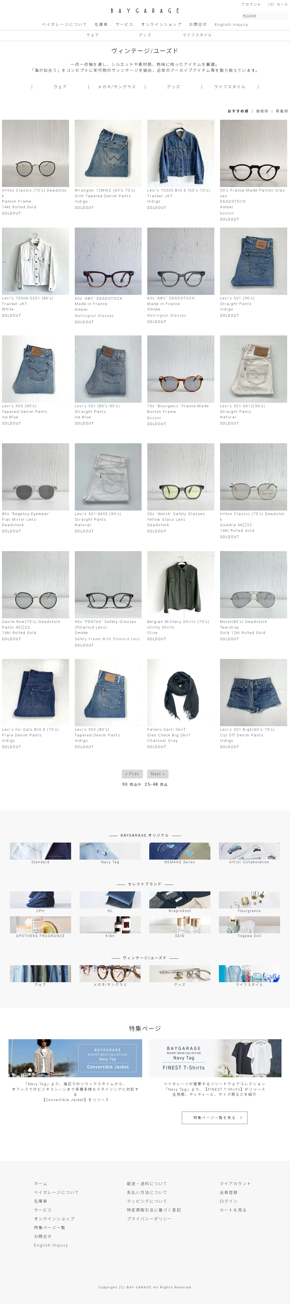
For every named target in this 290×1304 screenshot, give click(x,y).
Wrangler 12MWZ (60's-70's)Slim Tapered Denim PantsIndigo (105, 195)
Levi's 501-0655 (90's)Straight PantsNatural (98, 519)
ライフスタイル (197, 35)
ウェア (92, 35)
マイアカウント (235, 1183)
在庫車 (101, 24)
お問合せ (198, 24)
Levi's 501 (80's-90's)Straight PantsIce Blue (97, 411)
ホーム (41, 1183)
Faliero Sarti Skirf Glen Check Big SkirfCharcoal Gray (169, 735)
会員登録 (229, 1192)
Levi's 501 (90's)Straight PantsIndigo (237, 303)
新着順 (282, 111)
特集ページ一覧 (50, 1227)
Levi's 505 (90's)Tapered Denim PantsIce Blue (25, 411)
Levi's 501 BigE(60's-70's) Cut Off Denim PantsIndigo (247, 735)
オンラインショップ (161, 24)
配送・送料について (147, 1183)
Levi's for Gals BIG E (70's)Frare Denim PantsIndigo (30, 735)
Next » (158, 774)
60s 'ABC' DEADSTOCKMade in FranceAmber (99, 304)
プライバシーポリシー (149, 1219)
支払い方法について (147, 1192)
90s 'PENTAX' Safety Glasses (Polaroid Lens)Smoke (106, 627)
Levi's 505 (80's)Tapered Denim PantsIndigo (97, 735)
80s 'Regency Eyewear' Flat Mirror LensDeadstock (26, 519)
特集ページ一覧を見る (214, 1118)
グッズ (145, 35)
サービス (125, 24)
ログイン (229, 1201)
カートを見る (233, 1210)
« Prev (132, 774)
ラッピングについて (147, 1201)
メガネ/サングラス (117, 87)
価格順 (262, 111)
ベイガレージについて (64, 24)
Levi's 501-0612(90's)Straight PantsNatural (242, 411)
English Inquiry (231, 24)
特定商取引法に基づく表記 (154, 1210)
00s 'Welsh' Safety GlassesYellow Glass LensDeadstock (176, 519)
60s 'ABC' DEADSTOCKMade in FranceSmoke (171, 303)
